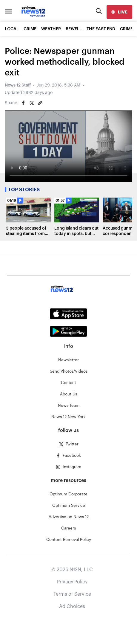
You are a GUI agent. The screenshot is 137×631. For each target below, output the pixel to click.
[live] (119, 12)
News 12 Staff (18, 85)
